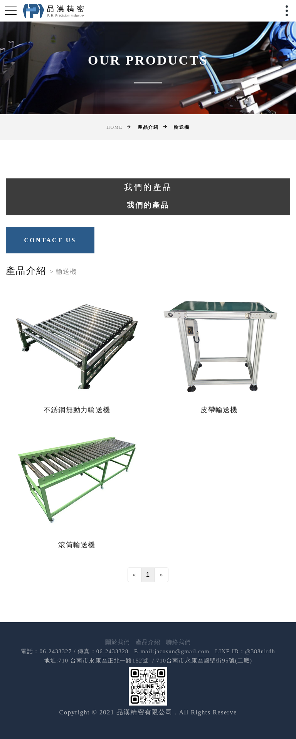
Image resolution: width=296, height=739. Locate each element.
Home (114, 127)
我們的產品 (148, 205)
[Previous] (134, 575)
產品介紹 (148, 642)
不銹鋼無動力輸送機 (77, 410)
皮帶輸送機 (218, 410)
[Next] (161, 575)
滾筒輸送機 (76, 545)
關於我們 (117, 642)
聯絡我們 (178, 642)
